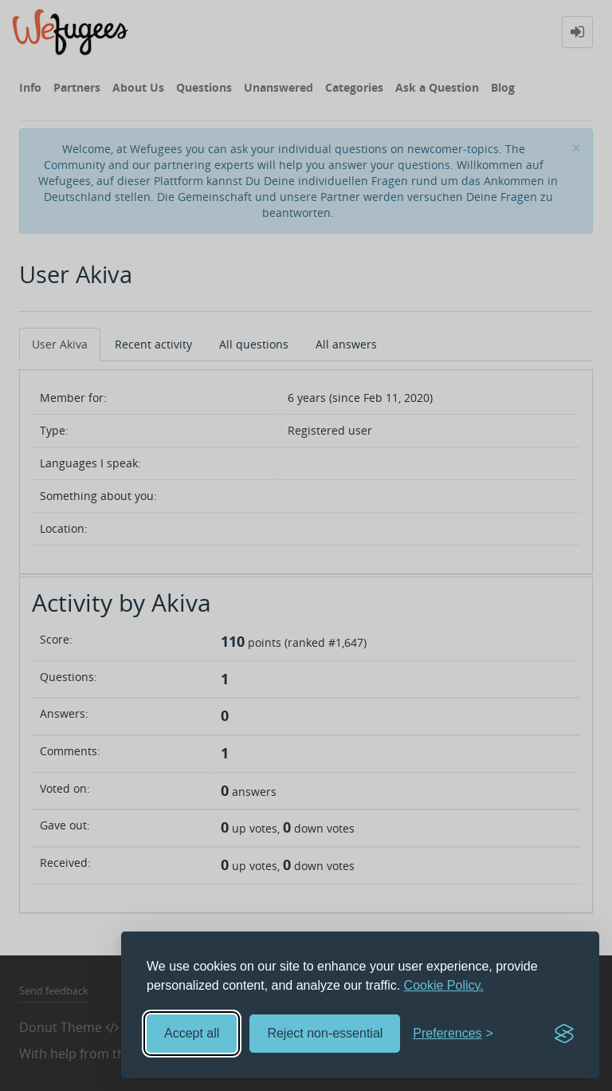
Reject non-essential (324, 1033)
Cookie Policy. (444, 985)
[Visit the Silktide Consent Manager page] (564, 1033)
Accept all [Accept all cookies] (191, 1033)
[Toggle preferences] (453, 1034)
